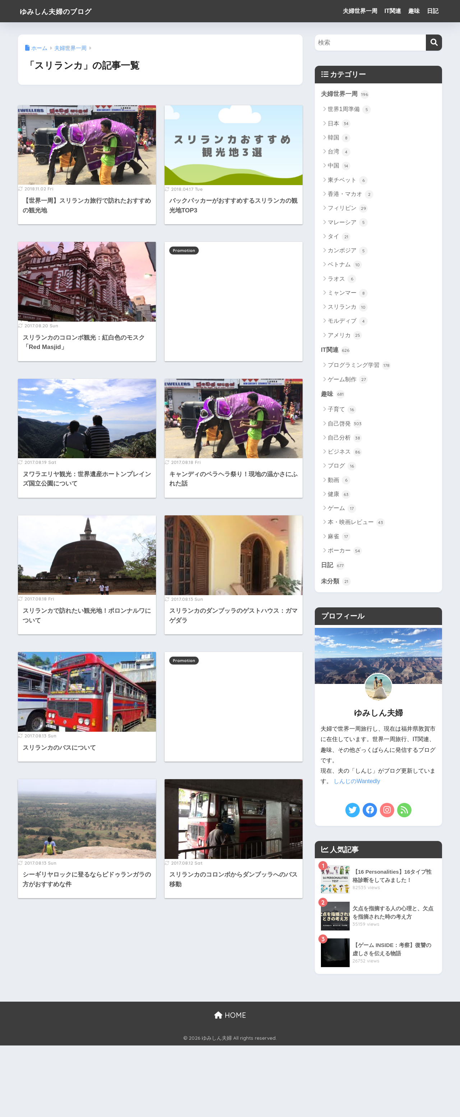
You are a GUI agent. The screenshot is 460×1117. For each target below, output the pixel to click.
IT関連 (393, 11)
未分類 (336, 582)
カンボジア (348, 251)
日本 (339, 124)
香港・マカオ (350, 194)
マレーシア (348, 223)
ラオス (342, 279)
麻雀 (339, 537)
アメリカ (345, 335)
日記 (432, 11)
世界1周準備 (349, 109)
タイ (339, 237)
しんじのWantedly (357, 782)
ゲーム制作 (348, 380)
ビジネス (345, 452)
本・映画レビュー (356, 523)
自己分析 (345, 438)
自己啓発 (345, 424)
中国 (339, 166)
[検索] (434, 43)
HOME (230, 1015)
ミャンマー (348, 293)
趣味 (414, 11)
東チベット (348, 180)
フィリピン (348, 208)
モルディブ (348, 321)
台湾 (339, 152)
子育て (342, 410)
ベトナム (345, 265)
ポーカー (345, 551)
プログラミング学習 (359, 366)
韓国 (339, 138)
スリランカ (348, 307)
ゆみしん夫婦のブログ (64, 11)
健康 (339, 495)
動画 (339, 480)
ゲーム (342, 509)
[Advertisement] (234, 293)
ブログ (342, 466)
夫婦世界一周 (360, 11)
